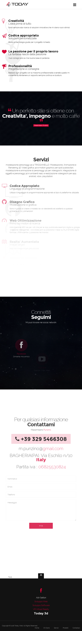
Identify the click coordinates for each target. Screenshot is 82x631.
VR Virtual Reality (41, 609)
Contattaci (76, 628)
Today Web (19, 626)
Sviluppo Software (41, 605)
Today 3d (41, 613)
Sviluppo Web (41, 601)
